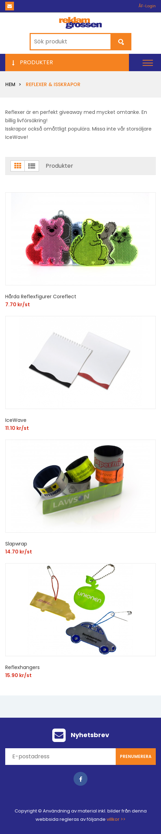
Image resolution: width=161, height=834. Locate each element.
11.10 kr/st (17, 428)
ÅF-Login (147, 6)
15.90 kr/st (18, 675)
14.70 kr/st (18, 551)
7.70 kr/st (17, 304)
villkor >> (116, 819)
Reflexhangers (22, 667)
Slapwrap (16, 543)
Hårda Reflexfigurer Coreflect (40, 296)
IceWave (15, 420)
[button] (148, 62)
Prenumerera (136, 756)
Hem (10, 84)
